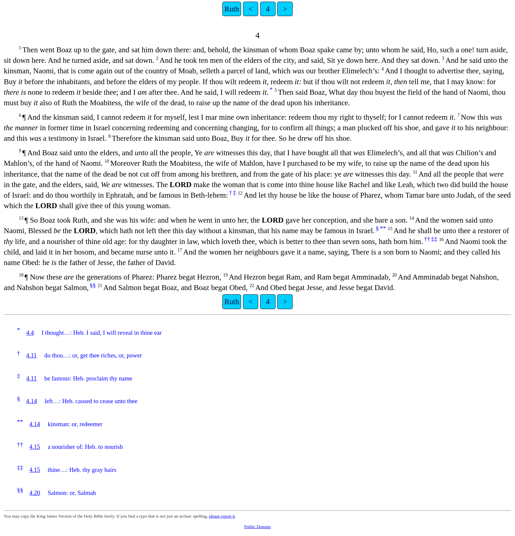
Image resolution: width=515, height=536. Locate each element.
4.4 (30, 332)
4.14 (31, 401)
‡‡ (434, 238)
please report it (222, 516)
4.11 (31, 355)
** (383, 228)
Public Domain (257, 526)
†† (427, 238)
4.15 (34, 446)
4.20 (34, 492)
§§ (93, 285)
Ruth (231, 9)
